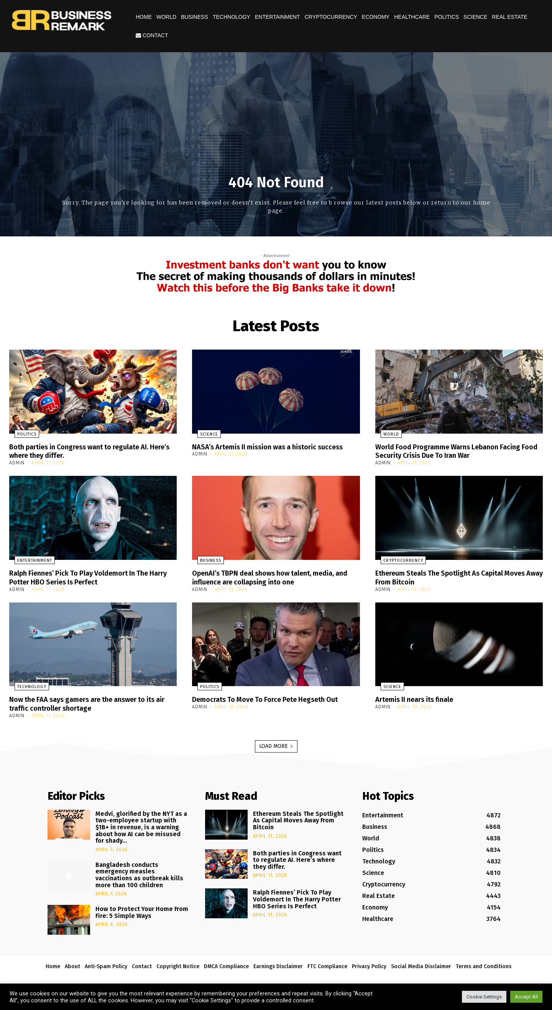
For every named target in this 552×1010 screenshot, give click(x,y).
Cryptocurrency (331, 17)
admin (17, 462)
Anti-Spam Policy (106, 964)
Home (144, 17)
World (166, 17)
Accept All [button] (526, 997)
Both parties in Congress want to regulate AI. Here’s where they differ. (87, 451)
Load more (276, 744)
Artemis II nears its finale (419, 698)
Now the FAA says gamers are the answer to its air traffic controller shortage (91, 702)
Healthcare (412, 17)
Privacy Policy (369, 964)
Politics (446, 17)
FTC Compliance (327, 964)
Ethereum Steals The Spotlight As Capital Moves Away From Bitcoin (447, 576)
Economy (375, 17)
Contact (152, 35)
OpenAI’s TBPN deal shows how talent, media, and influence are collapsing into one (272, 576)
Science (475, 17)
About (72, 964)
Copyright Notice (177, 964)
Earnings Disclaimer (278, 964)
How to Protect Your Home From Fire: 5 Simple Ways (141, 910)
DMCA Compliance (226, 964)
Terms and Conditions (483, 964)
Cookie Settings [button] (484, 997)
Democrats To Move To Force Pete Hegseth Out (274, 698)
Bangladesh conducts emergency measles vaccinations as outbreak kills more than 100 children (139, 873)
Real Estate (509, 17)
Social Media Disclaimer (421, 964)
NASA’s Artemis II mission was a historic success (261, 451)
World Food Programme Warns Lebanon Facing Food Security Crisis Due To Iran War (455, 451)
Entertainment (277, 17)
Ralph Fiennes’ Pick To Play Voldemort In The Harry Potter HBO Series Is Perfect (87, 576)
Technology (231, 17)
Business (194, 17)
